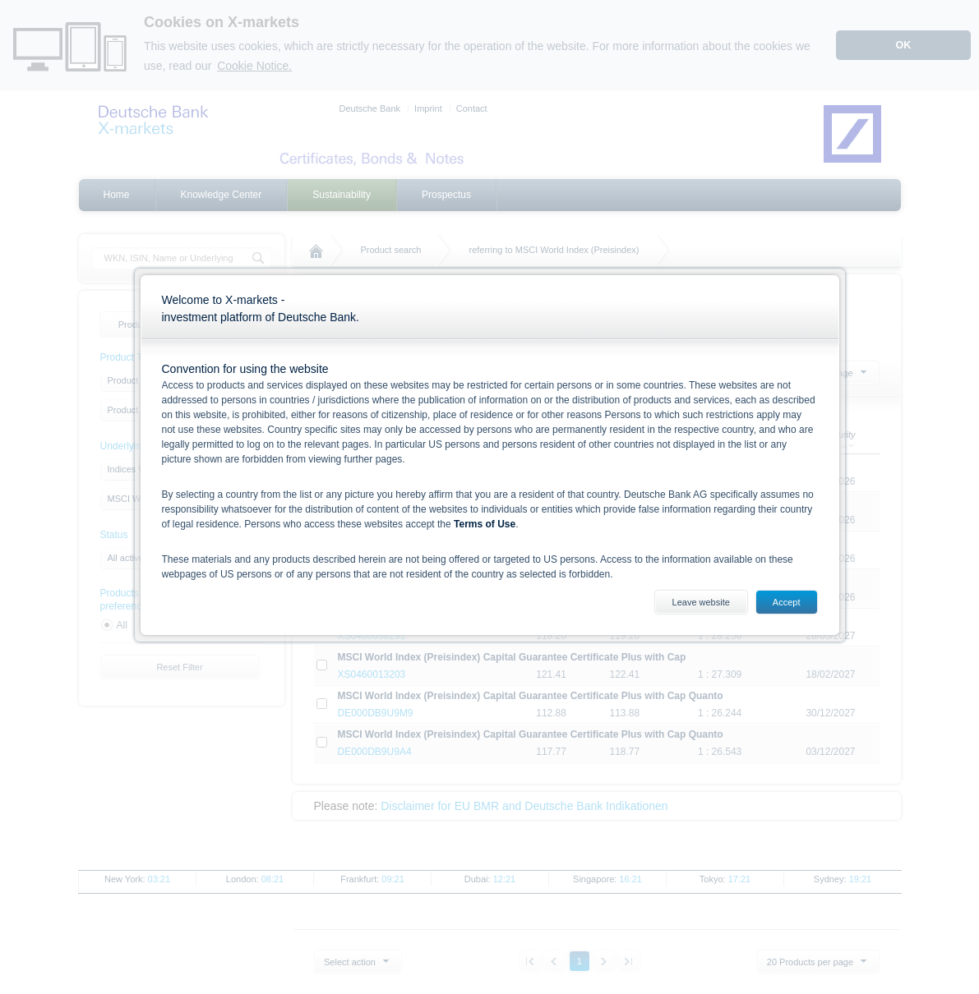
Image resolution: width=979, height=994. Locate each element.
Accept (787, 602)
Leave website (701, 602)
